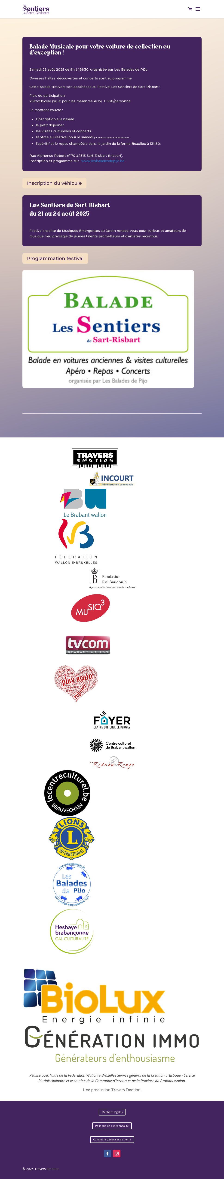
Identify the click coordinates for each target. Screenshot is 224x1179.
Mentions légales (112, 1112)
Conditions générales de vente (112, 1139)
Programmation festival (55, 258)
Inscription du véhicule (54, 183)
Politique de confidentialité (112, 1125)
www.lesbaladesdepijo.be (102, 161)
